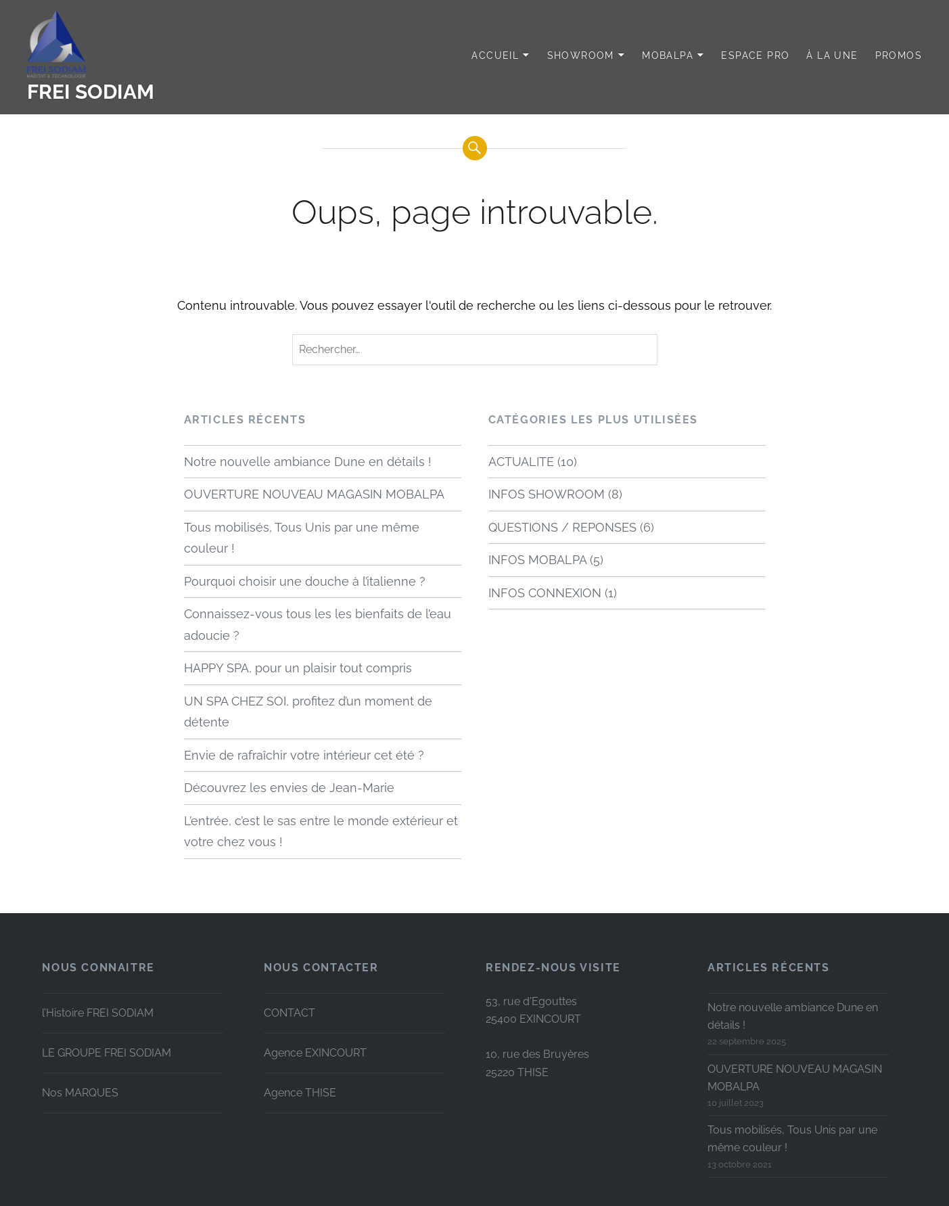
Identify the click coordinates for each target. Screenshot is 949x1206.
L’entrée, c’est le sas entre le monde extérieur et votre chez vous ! (321, 832)
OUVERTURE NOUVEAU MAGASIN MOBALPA (314, 494)
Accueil (495, 55)
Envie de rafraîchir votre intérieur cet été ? (304, 755)
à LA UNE (832, 55)
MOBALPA (667, 55)
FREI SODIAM (90, 91)
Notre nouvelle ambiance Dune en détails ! (308, 462)
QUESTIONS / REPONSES (562, 527)
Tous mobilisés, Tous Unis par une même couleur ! (301, 538)
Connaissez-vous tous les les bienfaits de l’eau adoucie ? (317, 625)
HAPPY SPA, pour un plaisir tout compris (298, 668)
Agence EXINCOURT (315, 1052)
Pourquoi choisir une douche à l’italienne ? (304, 581)
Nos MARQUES (80, 1092)
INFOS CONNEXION (544, 593)
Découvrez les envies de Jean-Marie (289, 788)
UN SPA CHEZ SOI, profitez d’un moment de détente (308, 712)
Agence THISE (300, 1092)
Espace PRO (755, 55)
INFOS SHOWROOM (546, 494)
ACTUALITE (521, 462)
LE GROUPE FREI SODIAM (106, 1052)
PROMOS (898, 55)
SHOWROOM (580, 55)
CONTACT (289, 1012)
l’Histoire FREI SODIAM (98, 1012)
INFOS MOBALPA (537, 560)
